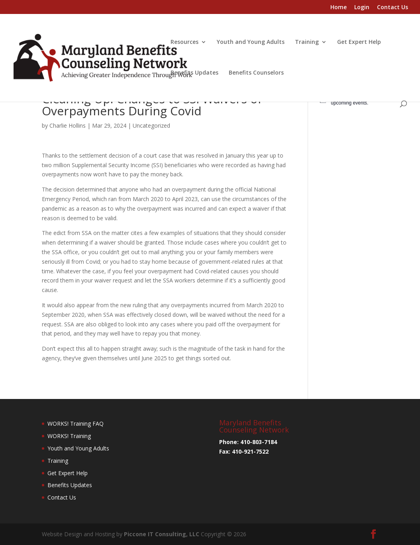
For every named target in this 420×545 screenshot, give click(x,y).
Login (361, 7)
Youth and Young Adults (251, 42)
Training (307, 42)
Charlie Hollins (67, 125)
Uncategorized (151, 125)
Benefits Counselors (256, 73)
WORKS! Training (69, 436)
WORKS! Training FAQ (75, 423)
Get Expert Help (359, 42)
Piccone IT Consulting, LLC (162, 534)
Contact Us (392, 7)
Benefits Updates (194, 73)
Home (338, 7)
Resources (184, 42)
